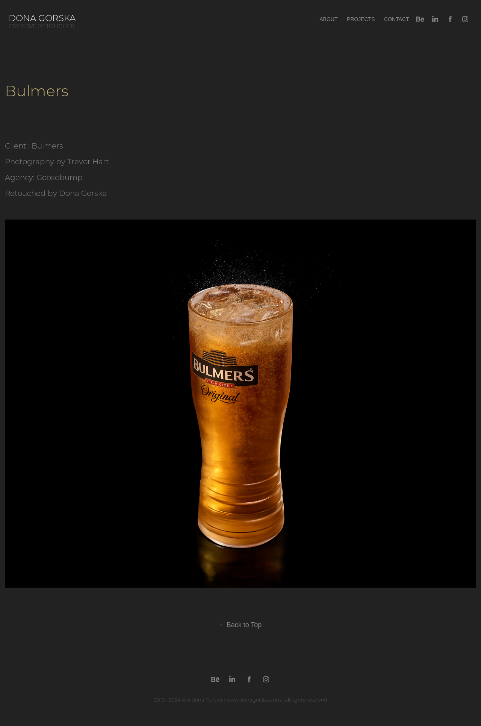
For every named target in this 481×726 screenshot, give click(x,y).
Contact (396, 19)
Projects (361, 19)
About (328, 19)
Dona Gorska (44, 17)
